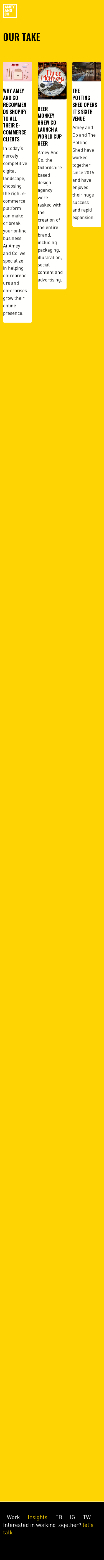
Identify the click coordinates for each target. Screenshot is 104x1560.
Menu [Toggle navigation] (89, 11)
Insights (37, 1517)
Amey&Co (10, 11)
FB (58, 1517)
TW (87, 1517)
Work (13, 1517)
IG (72, 1517)
